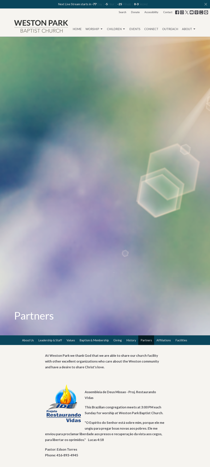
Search (122, 12)
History (131, 340)
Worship (94, 29)
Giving (117, 340)
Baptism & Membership (94, 340)
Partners (146, 340)
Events (134, 29)
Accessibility (151, 12)
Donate (135, 12)
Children (116, 29)
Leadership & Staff (50, 340)
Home (77, 29)
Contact (167, 12)
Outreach (170, 29)
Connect (151, 29)
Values (71, 340)
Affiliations (163, 340)
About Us (28, 340)
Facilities (181, 340)
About (189, 29)
